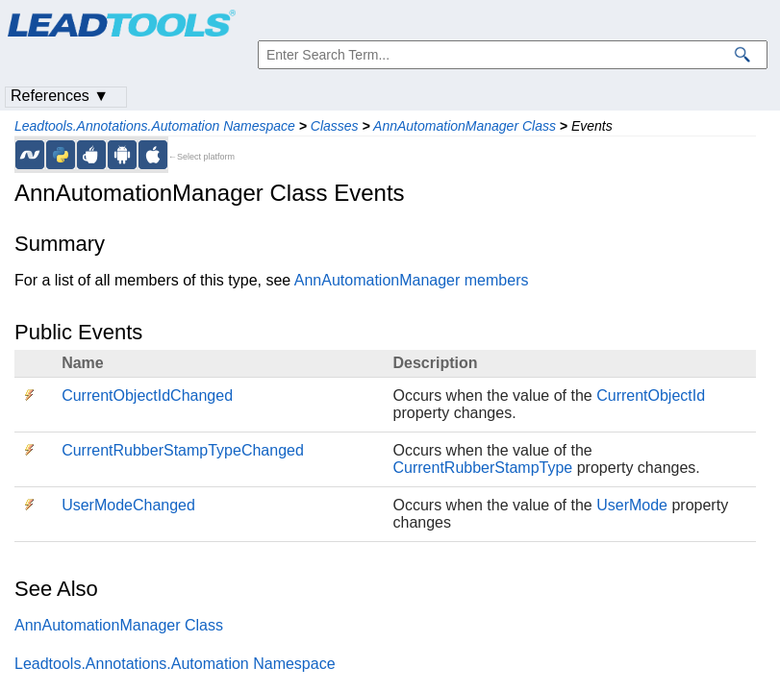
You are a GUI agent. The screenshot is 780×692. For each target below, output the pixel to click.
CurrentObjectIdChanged (147, 395)
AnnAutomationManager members (411, 280)
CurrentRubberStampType (483, 467)
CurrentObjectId (650, 395)
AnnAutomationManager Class (464, 126)
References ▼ (60, 95)
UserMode (631, 505)
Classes (335, 126)
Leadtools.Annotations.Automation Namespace (154, 126)
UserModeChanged (128, 505)
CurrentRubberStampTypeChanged (183, 450)
